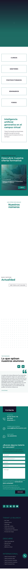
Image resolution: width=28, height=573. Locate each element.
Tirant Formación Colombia (10, 560)
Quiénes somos (8, 522)
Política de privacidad (9, 528)
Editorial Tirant (7, 543)
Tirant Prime (7, 545)
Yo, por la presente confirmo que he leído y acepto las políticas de (14, 482)
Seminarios (14, 91)
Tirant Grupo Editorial (9, 541)
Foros (14, 102)
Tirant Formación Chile (9, 558)
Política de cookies (8, 526)
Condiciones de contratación (11, 529)
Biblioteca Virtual (8, 547)
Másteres (14, 69)
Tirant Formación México (10, 556)
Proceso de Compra (9, 531)
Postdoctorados (14, 80)
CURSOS (14, 58)
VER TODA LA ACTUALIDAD (17, 285)
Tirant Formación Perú (9, 564)
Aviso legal (6, 524)
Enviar (20, 492)
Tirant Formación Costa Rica (10, 562)
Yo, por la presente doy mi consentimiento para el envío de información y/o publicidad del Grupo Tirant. (14, 487)
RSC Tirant (6, 520)
